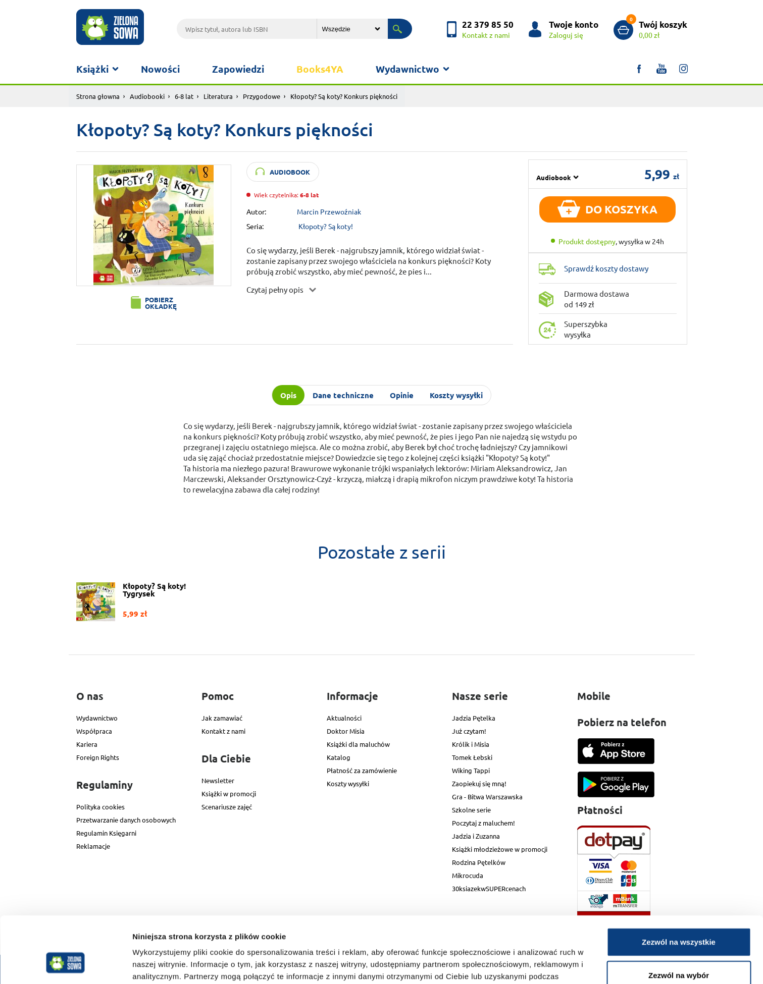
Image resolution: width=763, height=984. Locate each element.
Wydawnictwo (407, 69)
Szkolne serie (471, 809)
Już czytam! (469, 731)
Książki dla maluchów (358, 744)
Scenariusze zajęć (226, 806)
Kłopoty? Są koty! (325, 226)
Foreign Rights (97, 757)
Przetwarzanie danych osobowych (126, 819)
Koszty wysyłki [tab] (456, 395)
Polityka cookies (100, 806)
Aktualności (344, 718)
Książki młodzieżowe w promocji (499, 849)
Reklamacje (93, 846)
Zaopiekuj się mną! (479, 783)
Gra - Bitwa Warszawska (487, 796)
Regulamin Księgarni (106, 833)
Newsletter (217, 780)
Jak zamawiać (221, 718)
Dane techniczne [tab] (343, 395)
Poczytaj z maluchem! (483, 822)
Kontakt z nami (223, 731)
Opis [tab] (288, 395)
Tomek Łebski (472, 757)
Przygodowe (261, 96)
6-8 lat (184, 96)
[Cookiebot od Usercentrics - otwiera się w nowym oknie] (65, 964)
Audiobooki (147, 96)
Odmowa (678, 951)
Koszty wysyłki (348, 783)
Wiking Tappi (471, 770)
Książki (92, 69)
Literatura (218, 96)
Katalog (338, 757)
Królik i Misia (470, 744)
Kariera (86, 744)
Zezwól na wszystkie (679, 885)
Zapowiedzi (238, 69)
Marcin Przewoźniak (329, 211)
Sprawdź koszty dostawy (606, 268)
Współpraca (94, 731)
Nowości (160, 69)
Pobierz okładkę (161, 302)
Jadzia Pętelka (473, 718)
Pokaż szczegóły (538, 964)
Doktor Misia (346, 731)
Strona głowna (98, 96)
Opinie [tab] (402, 395)
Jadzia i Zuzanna (476, 836)
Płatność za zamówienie (362, 770)
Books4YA (319, 69)
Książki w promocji (228, 793)
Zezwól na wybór (678, 918)
